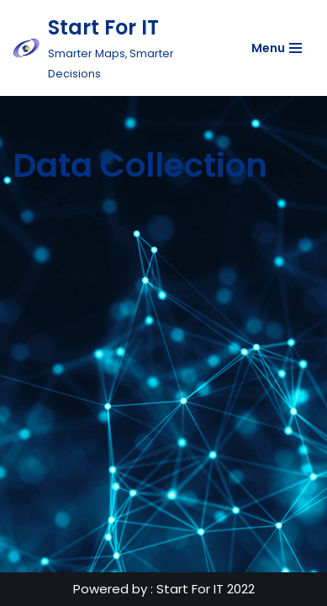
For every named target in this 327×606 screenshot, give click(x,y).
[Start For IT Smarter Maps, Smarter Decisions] (113, 48)
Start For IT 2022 (205, 589)
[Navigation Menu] (276, 48)
